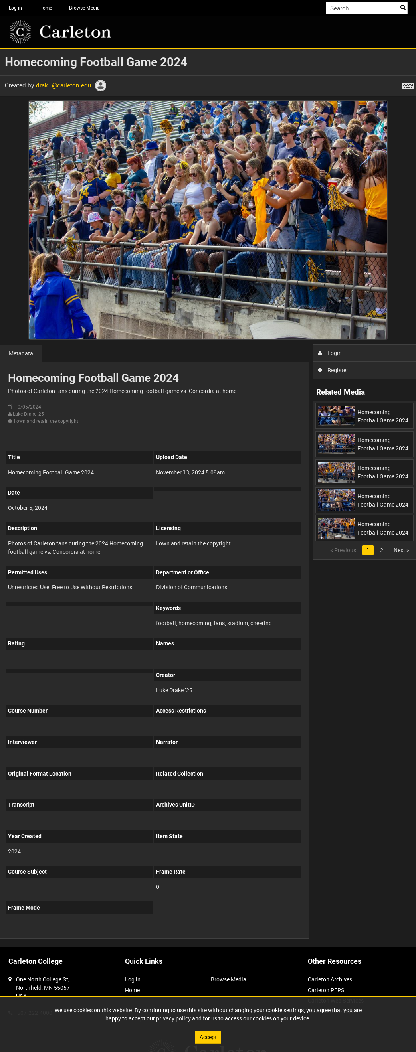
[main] (208, 498)
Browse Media (84, 7)
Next (401, 550)
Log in (15, 7)
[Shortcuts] (408, 84)
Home (45, 7)
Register (333, 370)
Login (330, 353)
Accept (208, 1037)
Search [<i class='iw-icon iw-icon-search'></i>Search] (403, 7)
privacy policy (173, 1018)
